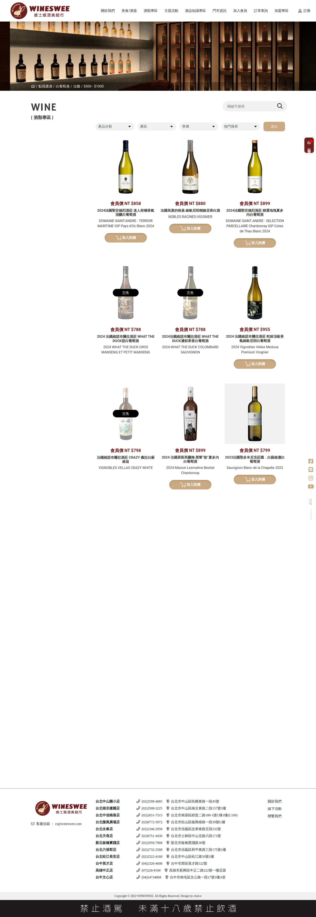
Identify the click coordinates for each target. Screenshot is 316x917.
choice (197, 896)
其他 (44, 515)
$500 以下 (48, 770)
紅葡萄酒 (44, 135)
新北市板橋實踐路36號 (186, 843)
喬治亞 (46, 179)
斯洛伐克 (47, 751)
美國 (44, 201)
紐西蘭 (46, 143)
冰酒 (40, 600)
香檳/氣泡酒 (46, 323)
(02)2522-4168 (149, 856)
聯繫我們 (275, 816)
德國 (44, 261)
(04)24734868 (148, 877)
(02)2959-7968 (149, 843)
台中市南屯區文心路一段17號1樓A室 (196, 877)
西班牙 (46, 165)
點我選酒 (45, 86)
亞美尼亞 (47, 187)
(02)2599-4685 (149, 801)
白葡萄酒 (63, 86)
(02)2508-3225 (149, 808)
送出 (274, 126)
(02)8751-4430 (149, 836)
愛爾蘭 (46, 412)
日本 (44, 405)
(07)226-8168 (148, 870)
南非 (44, 298)
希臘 (44, 220)
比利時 (46, 427)
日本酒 (42, 478)
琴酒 (40, 618)
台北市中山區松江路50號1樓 (190, 856)
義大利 (46, 157)
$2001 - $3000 (53, 247)
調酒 (40, 744)
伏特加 (42, 684)
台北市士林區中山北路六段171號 (194, 836)
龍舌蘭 (42, 459)
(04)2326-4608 (149, 863)
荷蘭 (44, 441)
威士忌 (42, 382)
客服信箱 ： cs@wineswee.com (56, 824)
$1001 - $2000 (53, 241)
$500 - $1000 (94, 86)
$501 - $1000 (51, 659)
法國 (76, 86)
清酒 (44, 486)
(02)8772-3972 (149, 822)
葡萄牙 (46, 172)
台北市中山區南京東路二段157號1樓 (196, 808)
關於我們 (275, 801)
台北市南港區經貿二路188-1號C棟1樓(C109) (202, 815)
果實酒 (46, 500)
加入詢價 (126, 237)
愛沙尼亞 (47, 733)
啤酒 (40, 703)
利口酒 (42, 566)
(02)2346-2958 (149, 829)
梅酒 (44, 493)
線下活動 (275, 809)
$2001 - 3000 (51, 674)
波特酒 (42, 364)
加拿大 (46, 607)
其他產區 (47, 194)
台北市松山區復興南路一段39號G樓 (196, 822)
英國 (44, 574)
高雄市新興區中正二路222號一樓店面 (195, 870)
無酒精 (42, 762)
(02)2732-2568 (149, 849)
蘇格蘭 (46, 419)
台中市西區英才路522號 (187, 863)
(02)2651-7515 (149, 815)
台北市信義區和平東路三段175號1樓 (196, 849)
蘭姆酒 (42, 651)
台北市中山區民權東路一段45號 (193, 801)
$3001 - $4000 (53, 254)
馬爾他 (46, 718)
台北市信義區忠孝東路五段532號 (194, 829)
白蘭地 (42, 526)
